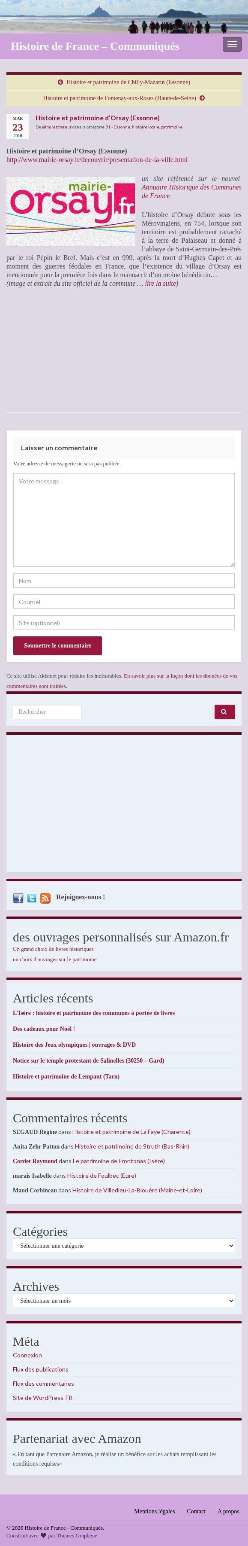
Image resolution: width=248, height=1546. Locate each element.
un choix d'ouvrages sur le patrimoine (55, 959)
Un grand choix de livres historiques (53, 949)
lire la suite (159, 283)
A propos (228, 1511)
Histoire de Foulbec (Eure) (101, 1175)
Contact (196, 1511)
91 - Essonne (117, 126)
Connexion (27, 1355)
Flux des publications (41, 1369)
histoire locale (145, 126)
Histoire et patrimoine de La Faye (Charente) (131, 1131)
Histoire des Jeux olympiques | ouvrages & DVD (74, 1045)
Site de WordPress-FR (42, 1397)
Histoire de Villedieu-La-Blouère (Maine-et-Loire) (137, 1190)
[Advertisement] (124, 806)
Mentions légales (154, 1511)
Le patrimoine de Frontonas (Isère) (119, 1160)
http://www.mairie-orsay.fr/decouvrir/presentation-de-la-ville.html (97, 159)
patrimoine (171, 126)
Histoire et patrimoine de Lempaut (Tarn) (66, 1076)
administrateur (57, 126)
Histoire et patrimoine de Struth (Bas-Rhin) (132, 1146)
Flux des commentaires (43, 1383)
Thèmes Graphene (77, 1535)
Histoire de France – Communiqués (95, 46)
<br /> (32, 349)
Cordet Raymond (35, 1161)
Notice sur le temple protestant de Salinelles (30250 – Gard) (88, 1060)
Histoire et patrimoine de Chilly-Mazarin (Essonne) (128, 82)
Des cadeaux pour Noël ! (44, 1029)
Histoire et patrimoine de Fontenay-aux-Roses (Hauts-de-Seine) (119, 98)
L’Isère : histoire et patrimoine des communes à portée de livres (94, 1013)
